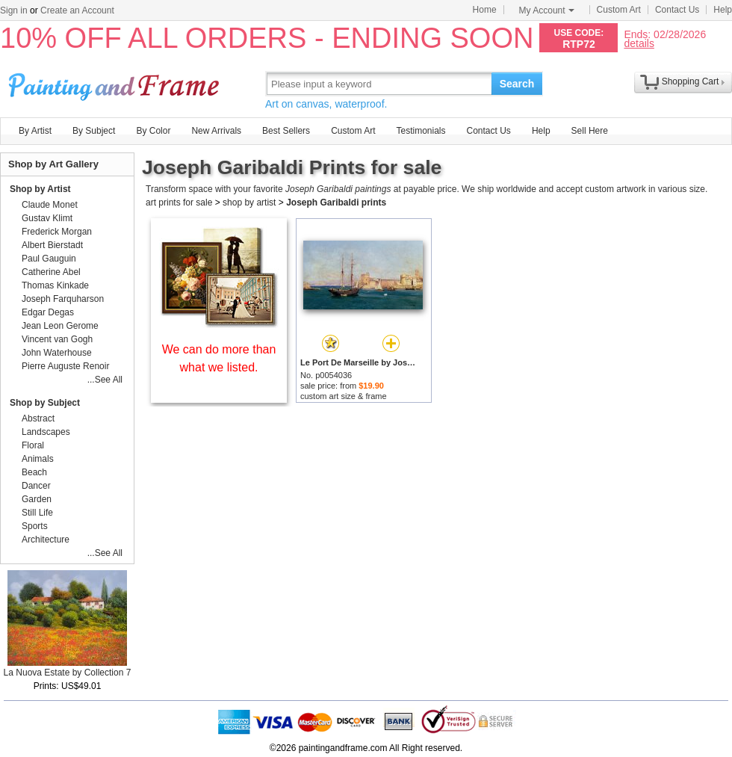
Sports (35, 526)
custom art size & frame (343, 396)
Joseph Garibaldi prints (336, 202)
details (639, 43)
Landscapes (46, 432)
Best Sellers (286, 131)
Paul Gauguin (49, 258)
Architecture (45, 539)
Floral (33, 445)
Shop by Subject (45, 403)
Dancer (36, 486)
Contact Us (677, 9)
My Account (546, 10)
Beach (34, 472)
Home (485, 9)
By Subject (93, 131)
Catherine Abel (51, 272)
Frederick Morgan (57, 231)
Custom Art (619, 9)
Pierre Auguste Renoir (65, 366)
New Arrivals (216, 131)
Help (722, 9)
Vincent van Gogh (57, 339)
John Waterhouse (57, 352)
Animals (38, 459)
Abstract (38, 418)
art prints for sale (179, 202)
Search (517, 84)
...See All (104, 379)
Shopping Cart (690, 81)
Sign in (14, 10)
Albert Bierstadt (52, 245)
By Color (153, 131)
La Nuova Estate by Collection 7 (67, 672)
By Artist (35, 131)
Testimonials (420, 131)
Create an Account (77, 10)
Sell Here (589, 131)
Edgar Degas (48, 312)
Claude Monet (50, 205)
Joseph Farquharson (63, 299)
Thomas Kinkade (55, 285)
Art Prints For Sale (116, 83)
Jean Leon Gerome (60, 326)
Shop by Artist (40, 189)
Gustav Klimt (47, 218)
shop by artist (249, 202)
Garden (37, 499)
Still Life (37, 512)
